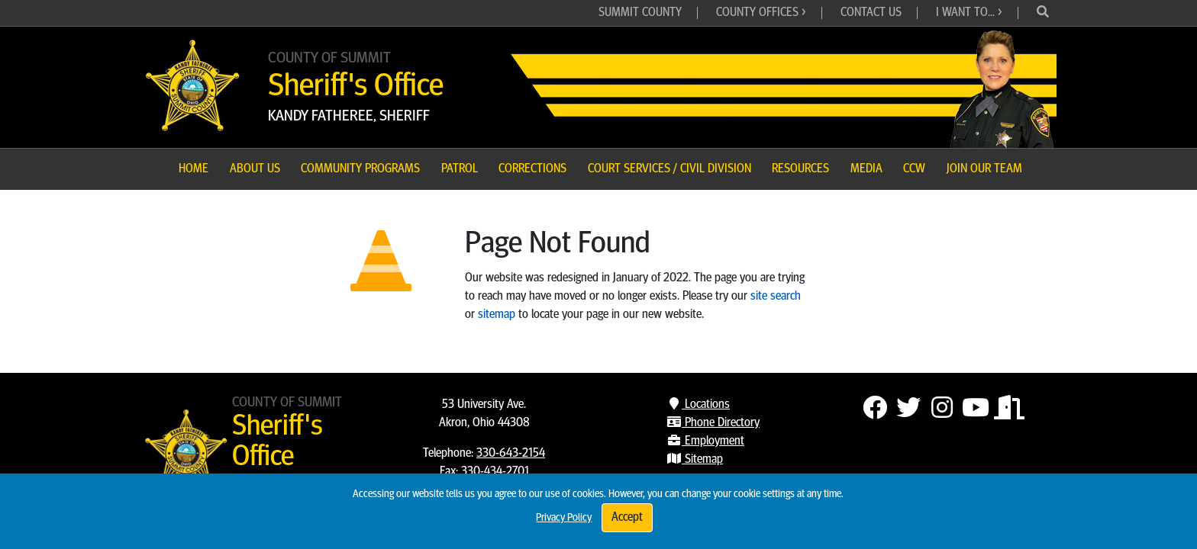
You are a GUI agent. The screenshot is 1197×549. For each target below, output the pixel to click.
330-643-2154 (510, 454)
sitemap (496, 315)
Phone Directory (713, 423)
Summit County (640, 13)
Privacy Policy (564, 518)
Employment (705, 441)
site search (775, 297)
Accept (627, 518)
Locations (698, 405)
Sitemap (694, 460)
